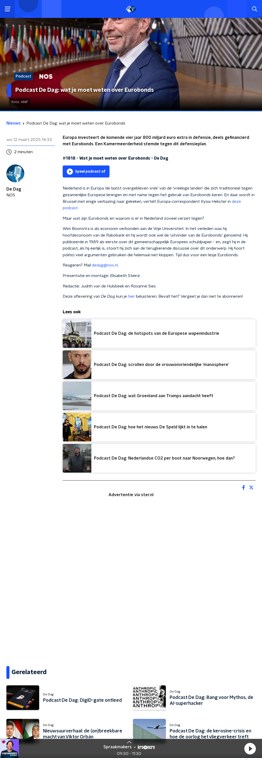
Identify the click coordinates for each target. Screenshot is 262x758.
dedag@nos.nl (105, 265)
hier (131, 296)
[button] (250, 748)
